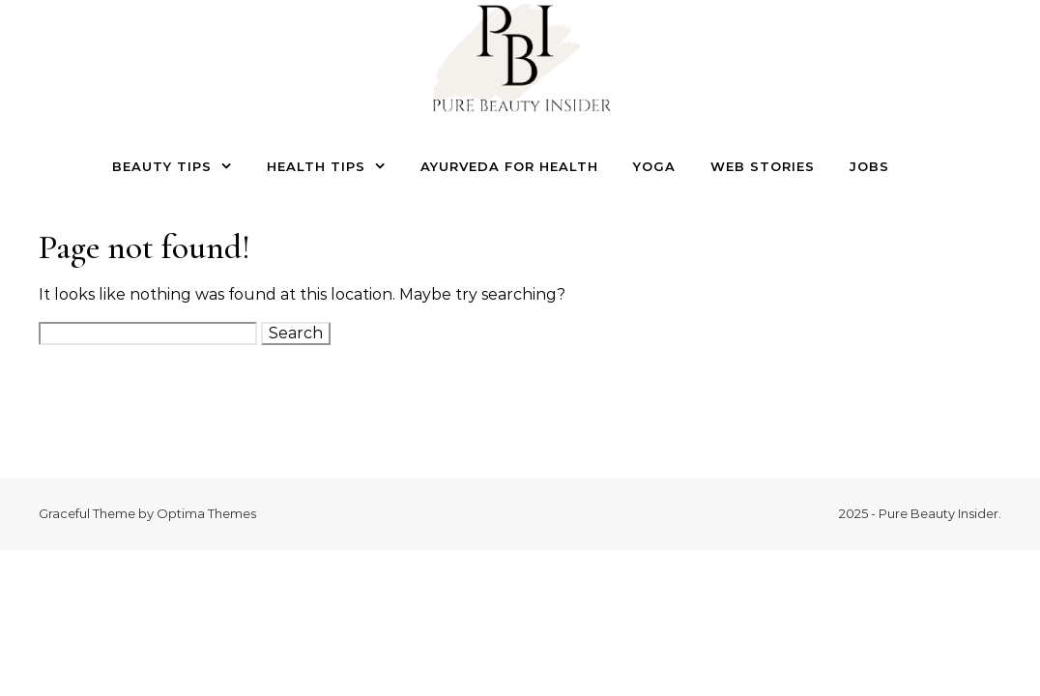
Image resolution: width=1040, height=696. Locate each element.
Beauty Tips (162, 166)
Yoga (654, 166)
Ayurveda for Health (509, 166)
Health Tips (316, 166)
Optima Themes (206, 513)
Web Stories (762, 166)
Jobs (869, 166)
